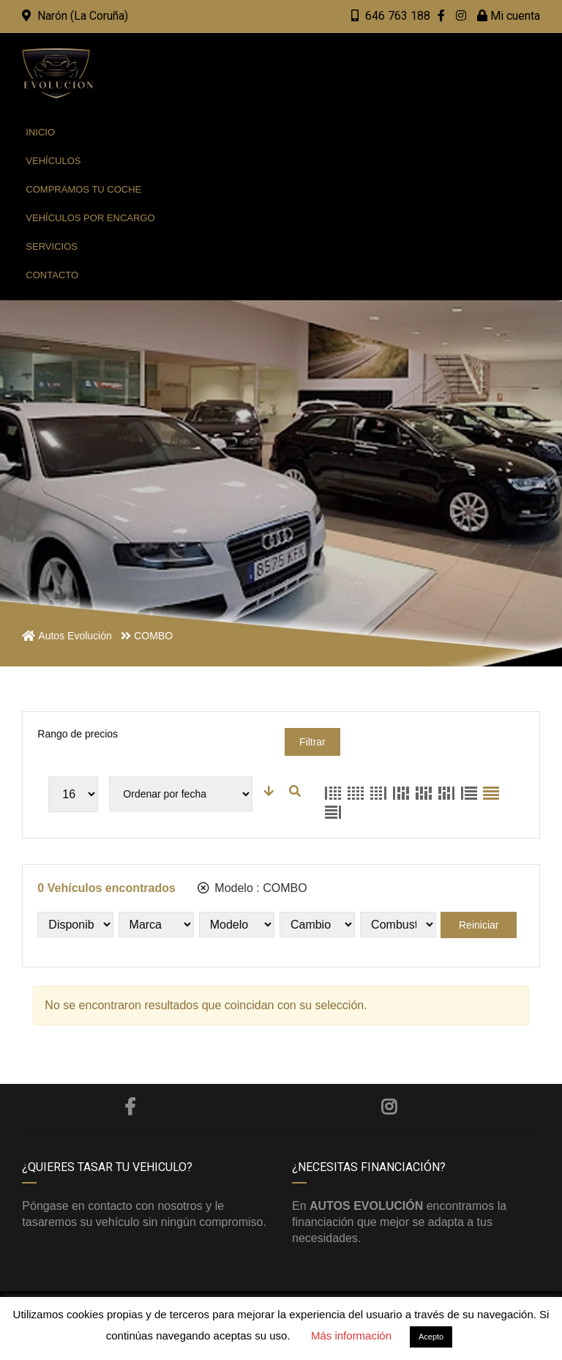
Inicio (40, 132)
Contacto (52, 275)
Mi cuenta (508, 16)
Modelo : (252, 888)
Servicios (52, 246)
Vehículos (53, 160)
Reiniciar (478, 925)
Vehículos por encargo (90, 217)
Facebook (129, 1107)
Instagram (389, 1107)
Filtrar (312, 742)
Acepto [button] (431, 1336)
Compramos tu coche (83, 189)
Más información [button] (351, 1335)
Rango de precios (77, 734)
